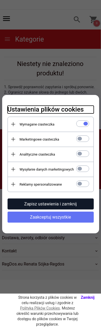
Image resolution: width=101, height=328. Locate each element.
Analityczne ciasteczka (37, 154)
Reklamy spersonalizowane (41, 184)
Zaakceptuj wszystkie (50, 217)
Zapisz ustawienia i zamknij (50, 204)
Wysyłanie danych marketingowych (47, 169)
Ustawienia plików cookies (46, 109)
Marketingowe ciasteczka (39, 139)
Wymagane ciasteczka (37, 124)
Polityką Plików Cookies (40, 308)
